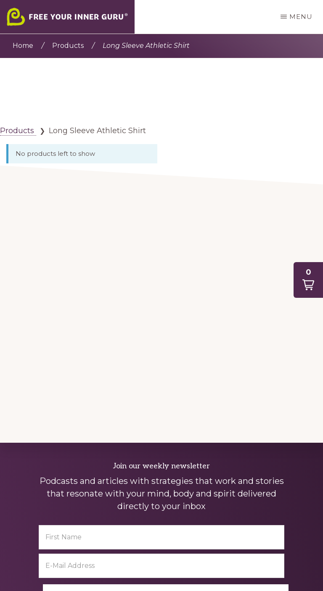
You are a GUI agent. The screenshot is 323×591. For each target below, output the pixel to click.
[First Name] (161, 537)
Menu (300, 17)
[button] (308, 280)
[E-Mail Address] (161, 566)
